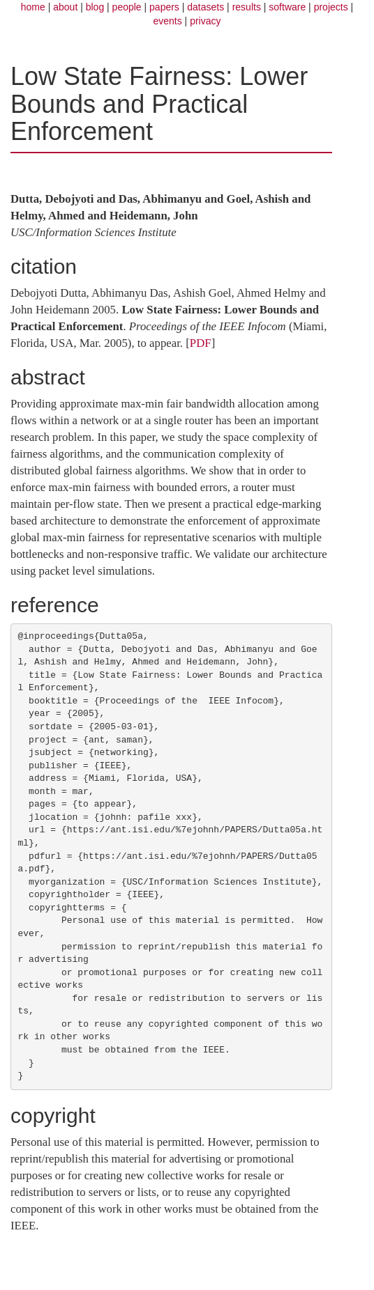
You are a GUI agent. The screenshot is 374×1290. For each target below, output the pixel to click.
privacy (205, 20)
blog (95, 7)
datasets (205, 7)
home (33, 7)
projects (331, 7)
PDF (200, 343)
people (127, 7)
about (65, 7)
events (167, 20)
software (287, 7)
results (246, 7)
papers (164, 7)
